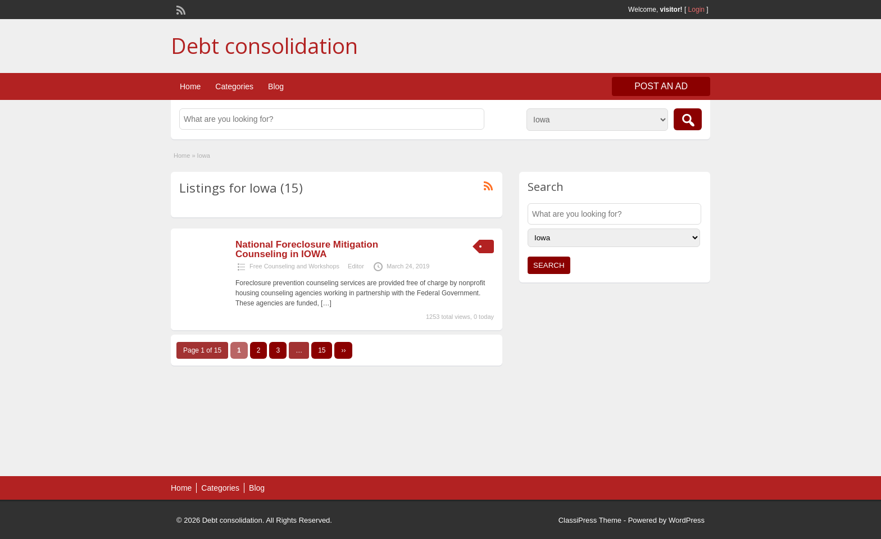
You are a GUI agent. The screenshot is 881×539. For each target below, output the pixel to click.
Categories (234, 86)
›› (343, 350)
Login (696, 9)
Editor (356, 266)
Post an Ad (661, 86)
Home (190, 86)
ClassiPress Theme (589, 520)
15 (321, 350)
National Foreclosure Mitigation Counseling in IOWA (306, 249)
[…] (326, 303)
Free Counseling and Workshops (294, 266)
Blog (276, 86)
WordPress (687, 520)
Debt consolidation (264, 45)
